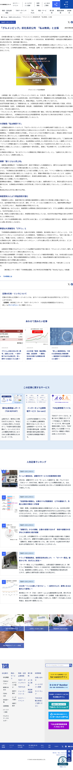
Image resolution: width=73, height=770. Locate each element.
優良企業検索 (60, 11)
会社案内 (69, 11)
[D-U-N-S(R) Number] (58, 685)
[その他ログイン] (58, 695)
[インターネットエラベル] (58, 715)
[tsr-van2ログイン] (58, 676)
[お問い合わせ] (66, 4)
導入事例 (52, 11)
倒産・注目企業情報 (7, 11)
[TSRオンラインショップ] (58, 705)
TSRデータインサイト (21, 11)
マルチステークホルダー (6, 718)
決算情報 (6, 706)
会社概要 (6, 677)
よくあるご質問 (30, 682)
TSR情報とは (7, 276)
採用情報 (38, 673)
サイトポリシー (13, 305)
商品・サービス (42, 11)
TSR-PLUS (32, 11)
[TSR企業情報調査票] (58, 725)
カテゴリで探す (14, 684)
